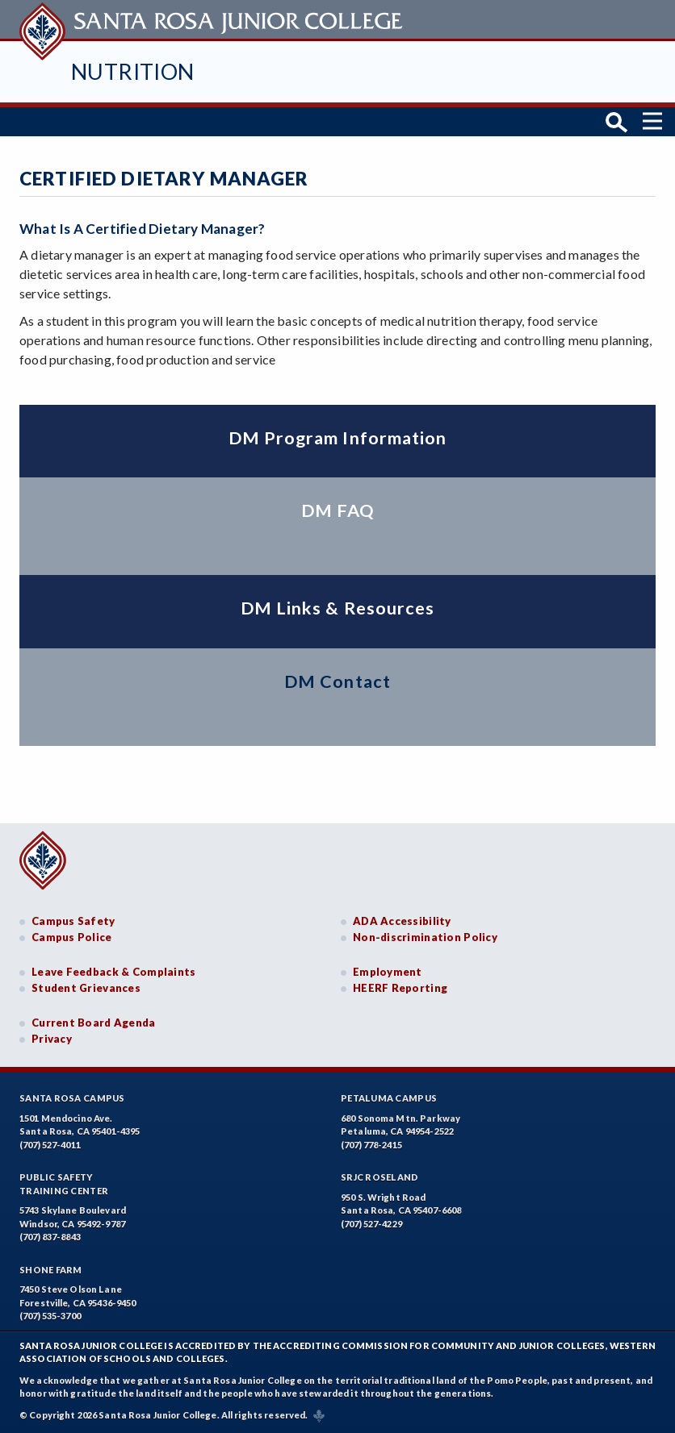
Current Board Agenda (93, 1022)
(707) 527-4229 (371, 1223)
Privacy (51, 1038)
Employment (387, 971)
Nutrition (133, 71)
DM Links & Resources (338, 608)
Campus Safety (73, 920)
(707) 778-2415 (371, 1144)
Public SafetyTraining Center (63, 1184)
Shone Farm (50, 1269)
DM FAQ (337, 510)
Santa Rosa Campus (72, 1098)
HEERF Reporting (400, 987)
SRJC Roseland (380, 1177)
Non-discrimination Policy (425, 937)
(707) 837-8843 (50, 1236)
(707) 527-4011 (50, 1144)
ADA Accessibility (402, 920)
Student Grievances (85, 987)
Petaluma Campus (389, 1098)
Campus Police (71, 937)
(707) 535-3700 (50, 1315)
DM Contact (337, 681)
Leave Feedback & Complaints (113, 971)
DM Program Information (337, 437)
